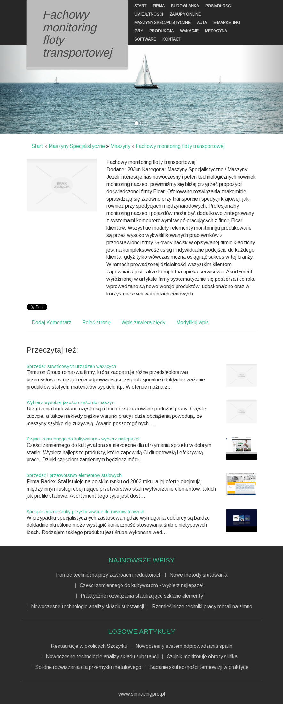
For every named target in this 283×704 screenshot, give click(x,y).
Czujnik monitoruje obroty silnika (202, 656)
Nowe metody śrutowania (198, 575)
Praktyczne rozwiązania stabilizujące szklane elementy (142, 596)
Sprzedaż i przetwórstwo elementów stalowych (74, 475)
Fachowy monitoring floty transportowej (180, 146)
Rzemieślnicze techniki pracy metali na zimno (202, 606)
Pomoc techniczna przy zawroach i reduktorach (108, 575)
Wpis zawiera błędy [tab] (143, 322)
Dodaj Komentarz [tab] (51, 322)
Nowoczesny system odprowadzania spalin (183, 646)
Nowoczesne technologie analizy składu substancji (87, 606)
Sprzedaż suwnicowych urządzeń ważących (71, 366)
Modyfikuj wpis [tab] (192, 322)
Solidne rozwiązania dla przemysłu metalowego (88, 667)
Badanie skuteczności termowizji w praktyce (198, 667)
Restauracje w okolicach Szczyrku (89, 646)
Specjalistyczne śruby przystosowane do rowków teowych (85, 511)
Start (37, 146)
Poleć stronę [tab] (96, 322)
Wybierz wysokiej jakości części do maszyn (70, 402)
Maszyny (120, 146)
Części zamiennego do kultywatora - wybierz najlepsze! (83, 438)
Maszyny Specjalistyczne (77, 146)
